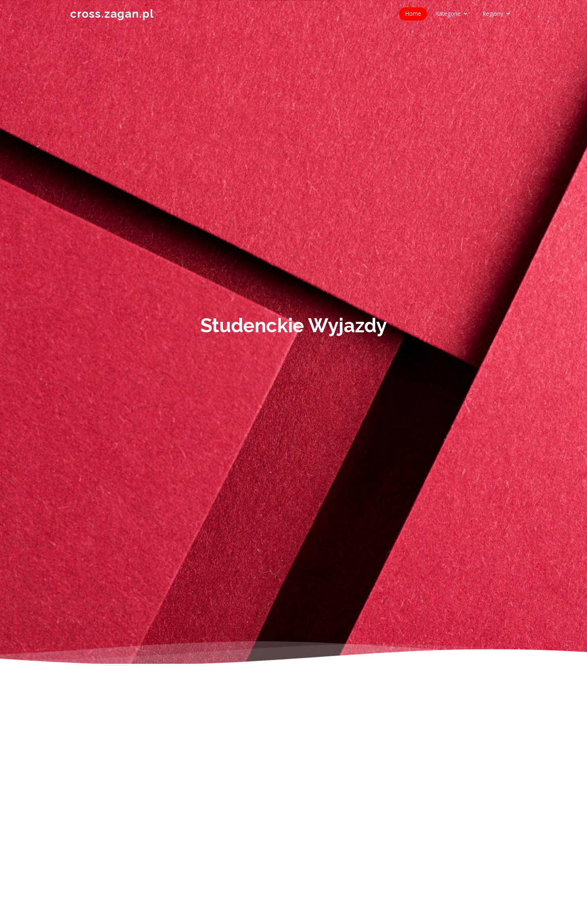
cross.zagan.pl (112, 14)
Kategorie (448, 13)
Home (413, 13)
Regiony (492, 13)
